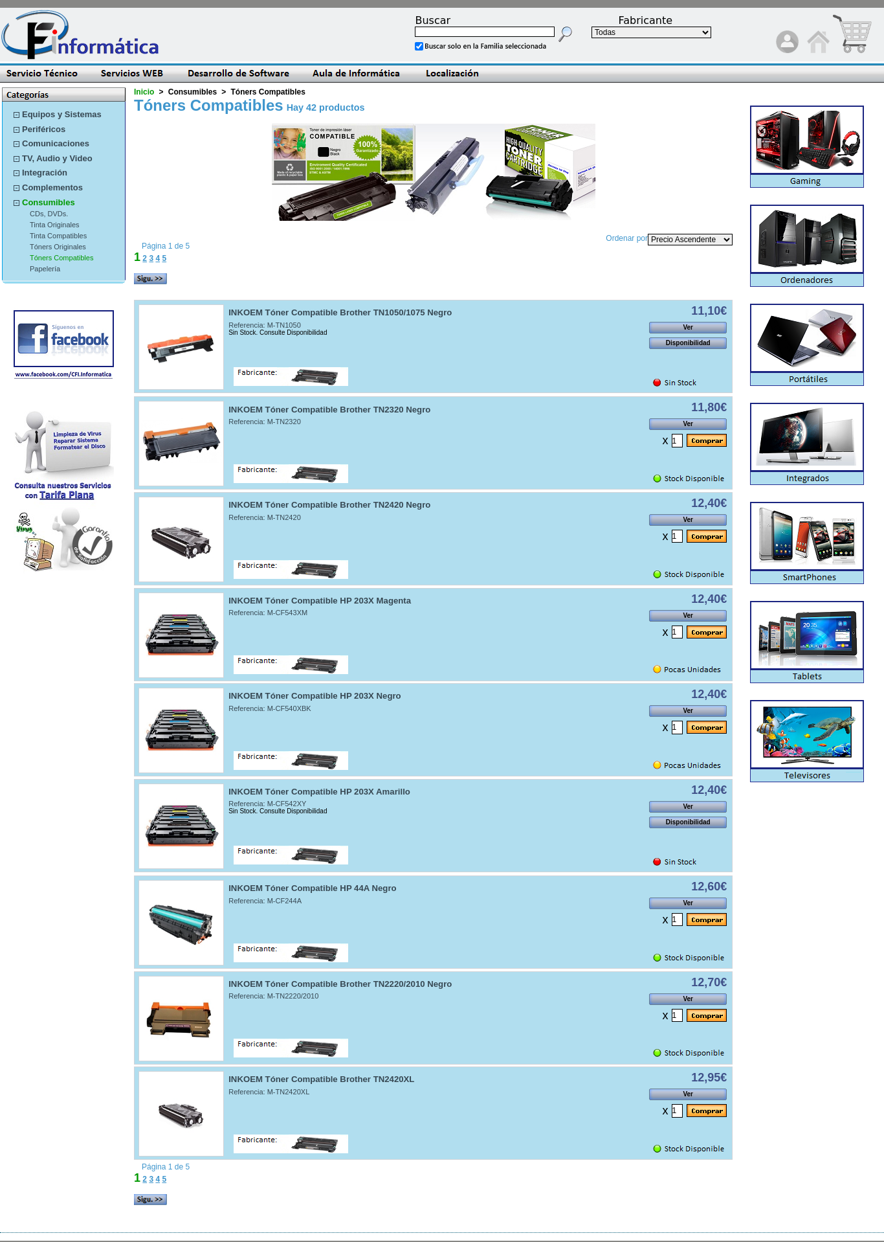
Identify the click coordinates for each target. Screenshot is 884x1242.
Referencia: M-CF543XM (267, 612)
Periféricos (43, 129)
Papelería (45, 269)
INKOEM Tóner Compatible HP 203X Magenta (319, 600)
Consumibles (48, 202)
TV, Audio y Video (57, 158)
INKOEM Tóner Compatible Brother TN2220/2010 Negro (340, 984)
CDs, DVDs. (49, 214)
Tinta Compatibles (58, 236)
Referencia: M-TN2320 (264, 421)
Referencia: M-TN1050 (264, 325)
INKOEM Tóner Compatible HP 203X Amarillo (319, 791)
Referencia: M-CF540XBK (269, 708)
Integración (44, 172)
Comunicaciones (55, 143)
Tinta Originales (55, 225)
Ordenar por (627, 238)
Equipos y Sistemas (62, 114)
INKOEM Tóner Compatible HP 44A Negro (312, 888)
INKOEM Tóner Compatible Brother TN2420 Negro (329, 505)
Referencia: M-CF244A (265, 901)
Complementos (52, 187)
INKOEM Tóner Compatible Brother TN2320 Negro (329, 409)
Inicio (144, 91)
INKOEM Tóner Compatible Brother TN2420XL (321, 1079)
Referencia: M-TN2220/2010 (273, 996)
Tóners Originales (58, 247)
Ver (688, 327)
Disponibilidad (688, 342)
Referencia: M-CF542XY (267, 803)
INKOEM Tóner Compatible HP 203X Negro (314, 696)
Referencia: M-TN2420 (264, 517)
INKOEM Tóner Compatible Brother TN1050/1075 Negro (340, 312)
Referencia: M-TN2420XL (268, 1092)
